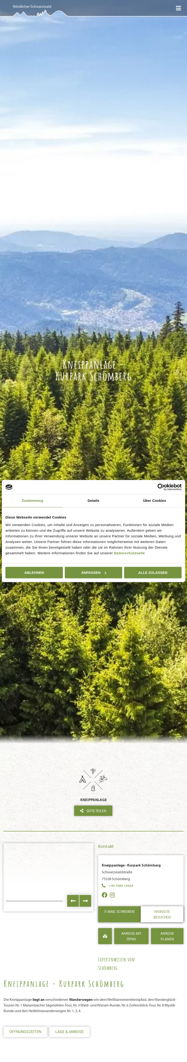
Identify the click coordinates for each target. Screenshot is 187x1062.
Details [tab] (93, 501)
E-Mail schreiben (119, 911)
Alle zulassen (152, 573)
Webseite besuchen (162, 914)
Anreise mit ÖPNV (131, 936)
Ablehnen (34, 573)
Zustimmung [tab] (32, 501)
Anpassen (93, 573)
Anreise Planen (167, 936)
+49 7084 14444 (121, 885)
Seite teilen (93, 810)
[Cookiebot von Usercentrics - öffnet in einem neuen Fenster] (161, 487)
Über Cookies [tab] (154, 501)
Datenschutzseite (129, 553)
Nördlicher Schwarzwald (32, 6)
